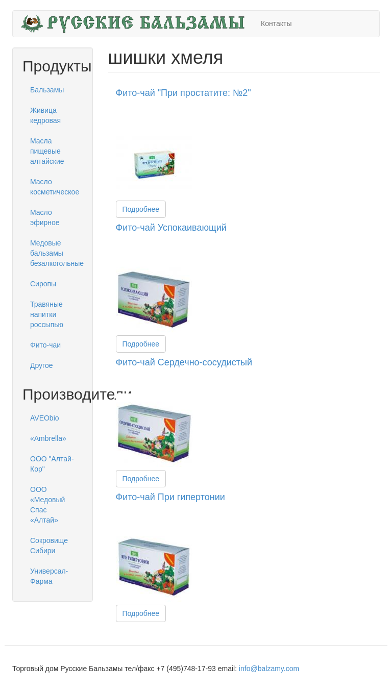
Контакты (276, 23)
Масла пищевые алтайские (47, 151)
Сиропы (43, 284)
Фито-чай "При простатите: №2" (183, 93)
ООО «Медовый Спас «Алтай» (47, 504)
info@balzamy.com (269, 668)
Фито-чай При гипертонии (170, 497)
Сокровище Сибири (49, 545)
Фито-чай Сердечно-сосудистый (184, 362)
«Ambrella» (48, 438)
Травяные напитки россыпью (46, 314)
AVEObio (44, 418)
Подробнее (141, 209)
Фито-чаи (45, 345)
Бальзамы (47, 90)
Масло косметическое (54, 187)
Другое (41, 365)
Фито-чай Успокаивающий (171, 228)
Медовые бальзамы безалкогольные (56, 253)
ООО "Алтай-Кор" (52, 464)
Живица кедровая (45, 115)
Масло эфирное (45, 217)
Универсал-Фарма (49, 576)
